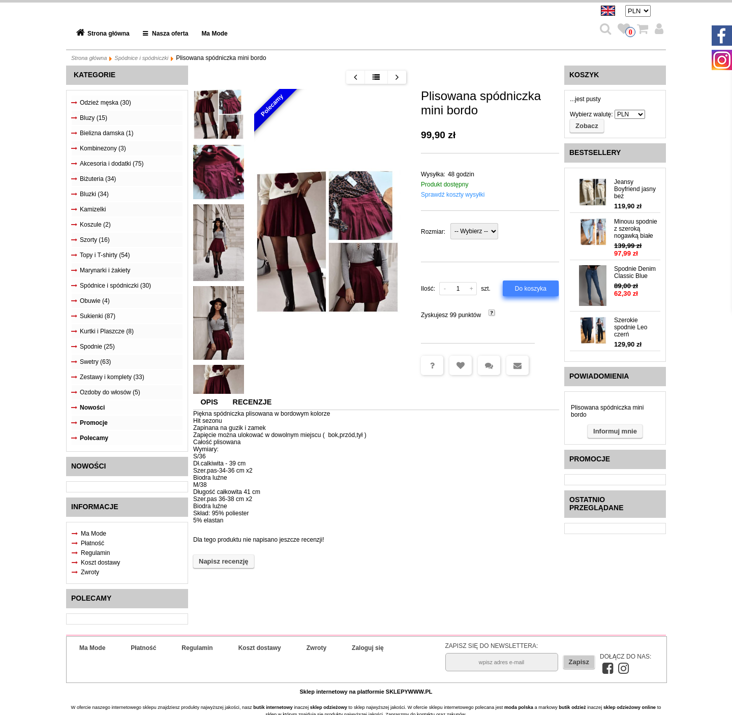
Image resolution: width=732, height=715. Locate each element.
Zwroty (90, 572)
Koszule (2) (95, 224)
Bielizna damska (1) (106, 133)
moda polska (518, 707)
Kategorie (94, 75)
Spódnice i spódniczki (141, 58)
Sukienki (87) (97, 316)
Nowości (92, 407)
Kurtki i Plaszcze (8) (107, 331)
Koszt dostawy (100, 562)
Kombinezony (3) (103, 148)
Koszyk (584, 75)
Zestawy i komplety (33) (112, 377)
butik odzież (572, 707)
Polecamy (94, 438)
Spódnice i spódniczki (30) (115, 285)
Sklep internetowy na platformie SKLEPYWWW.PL (366, 692)
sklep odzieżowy (328, 707)
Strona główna (108, 33)
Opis (209, 402)
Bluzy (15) (93, 117)
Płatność (92, 543)
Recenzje (252, 402)
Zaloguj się (368, 647)
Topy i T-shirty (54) (105, 255)
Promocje (94, 422)
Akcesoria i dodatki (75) (111, 163)
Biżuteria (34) (98, 178)
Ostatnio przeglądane (596, 503)
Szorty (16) (95, 239)
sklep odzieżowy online (629, 707)
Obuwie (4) (95, 300)
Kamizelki (93, 209)
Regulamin (95, 552)
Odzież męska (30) (105, 102)
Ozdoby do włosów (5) (110, 392)
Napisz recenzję (224, 561)
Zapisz (579, 662)
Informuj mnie (615, 431)
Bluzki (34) (94, 194)
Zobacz (586, 126)
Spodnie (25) (97, 346)
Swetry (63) (95, 361)
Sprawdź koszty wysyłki (452, 194)
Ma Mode (214, 33)
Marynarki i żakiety (105, 270)
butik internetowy (272, 707)
